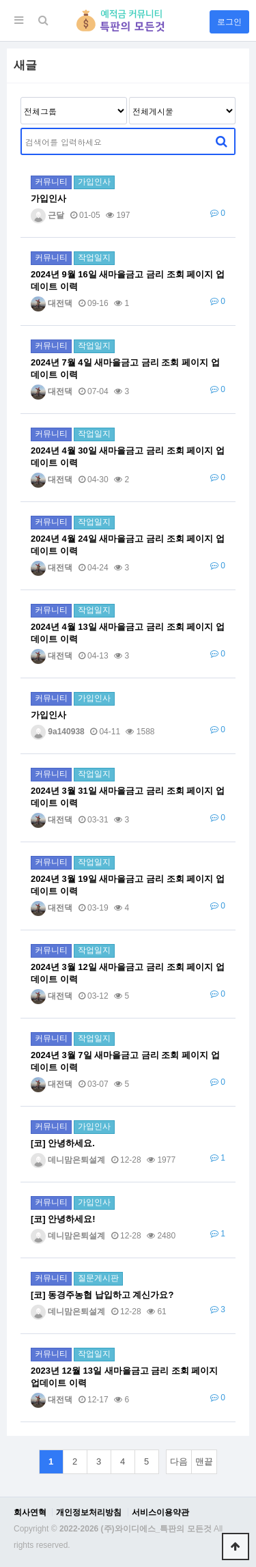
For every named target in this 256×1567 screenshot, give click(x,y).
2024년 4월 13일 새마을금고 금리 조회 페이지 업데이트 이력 (128, 633)
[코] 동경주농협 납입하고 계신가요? (102, 1295)
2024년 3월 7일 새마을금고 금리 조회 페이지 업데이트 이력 (125, 1061)
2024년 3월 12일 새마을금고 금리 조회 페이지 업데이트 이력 (128, 973)
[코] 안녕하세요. (63, 1143)
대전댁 (51, 303)
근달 (47, 215)
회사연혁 (30, 1512)
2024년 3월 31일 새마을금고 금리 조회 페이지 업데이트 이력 (128, 797)
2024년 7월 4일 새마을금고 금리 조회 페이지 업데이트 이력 (125, 368)
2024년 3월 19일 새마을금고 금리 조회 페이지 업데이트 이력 (128, 885)
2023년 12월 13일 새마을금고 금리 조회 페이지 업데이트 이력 (124, 1376)
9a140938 (58, 731)
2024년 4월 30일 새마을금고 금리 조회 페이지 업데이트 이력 (128, 456)
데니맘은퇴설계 (68, 1160)
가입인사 (94, 181)
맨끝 (204, 1461)
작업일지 (94, 257)
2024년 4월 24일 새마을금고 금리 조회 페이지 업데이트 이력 (128, 544)
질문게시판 (98, 1278)
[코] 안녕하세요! (63, 1219)
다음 (179, 1461)
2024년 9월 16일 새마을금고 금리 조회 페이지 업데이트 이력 (128, 280)
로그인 (229, 22)
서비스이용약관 (160, 1512)
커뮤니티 (51, 181)
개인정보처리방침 (89, 1512)
